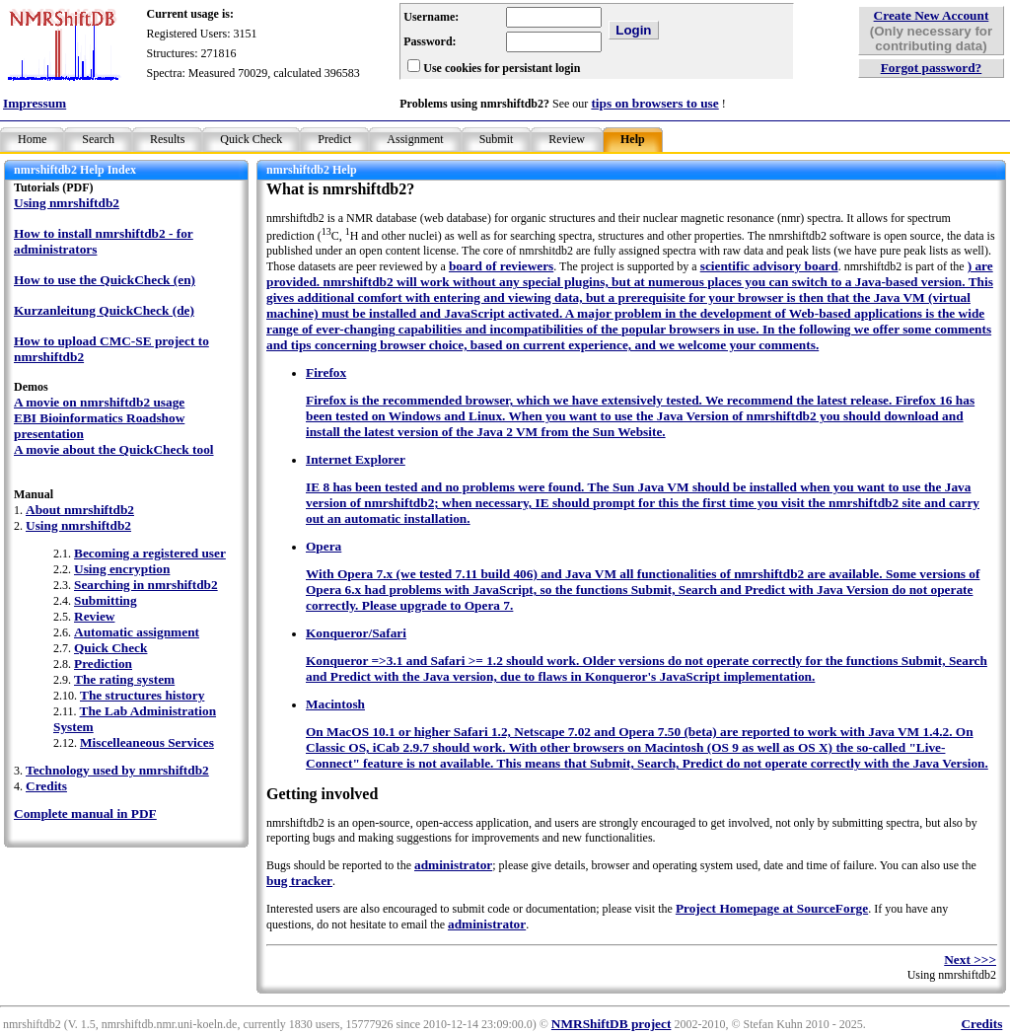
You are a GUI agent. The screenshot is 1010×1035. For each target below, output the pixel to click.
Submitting (105, 600)
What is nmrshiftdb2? (340, 189)
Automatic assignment (136, 632)
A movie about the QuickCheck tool (114, 449)
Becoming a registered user (150, 553)
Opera (323, 546)
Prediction (103, 663)
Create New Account (931, 15)
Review (566, 139)
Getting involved (322, 793)
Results (167, 139)
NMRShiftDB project (611, 1023)
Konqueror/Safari (356, 633)
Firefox (326, 372)
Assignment (415, 139)
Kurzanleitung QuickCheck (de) (104, 310)
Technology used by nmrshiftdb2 (117, 770)
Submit (496, 139)
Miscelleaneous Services (147, 742)
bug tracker (299, 880)
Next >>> (970, 959)
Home (32, 139)
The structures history (142, 695)
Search (98, 139)
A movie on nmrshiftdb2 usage (99, 402)
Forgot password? (931, 67)
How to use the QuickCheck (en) (104, 279)
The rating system (124, 679)
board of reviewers (501, 266)
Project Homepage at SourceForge (772, 908)
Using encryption (122, 568)
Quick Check (251, 139)
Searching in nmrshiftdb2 (146, 584)
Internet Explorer (355, 459)
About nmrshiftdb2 (80, 509)
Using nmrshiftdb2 (66, 202)
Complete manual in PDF (85, 813)
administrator (453, 864)
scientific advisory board (769, 266)
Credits (46, 785)
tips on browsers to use (654, 103)
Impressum (34, 103)
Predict (334, 139)
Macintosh (335, 704)
